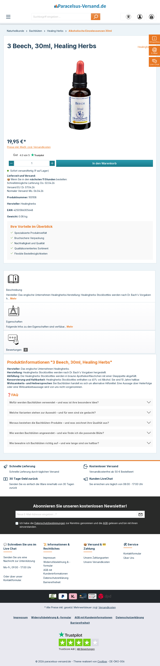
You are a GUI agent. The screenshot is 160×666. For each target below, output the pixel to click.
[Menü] (8, 16)
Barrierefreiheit (51, 582)
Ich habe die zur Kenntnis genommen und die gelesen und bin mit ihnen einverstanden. (79, 525)
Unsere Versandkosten (97, 561)
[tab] (79, 286)
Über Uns (128, 557)
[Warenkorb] (151, 16)
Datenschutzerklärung (55, 577)
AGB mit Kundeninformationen (93, 617)
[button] (80, 402)
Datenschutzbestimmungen (49, 523)
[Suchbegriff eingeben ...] (61, 16)
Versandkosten (107, 607)
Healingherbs (145, 46)
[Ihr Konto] (140, 16)
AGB (105, 523)
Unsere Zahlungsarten (96, 557)
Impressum (49, 557)
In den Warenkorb (104, 163)
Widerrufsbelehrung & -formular (51, 617)
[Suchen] (95, 16)
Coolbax (102, 661)
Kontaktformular (12, 580)
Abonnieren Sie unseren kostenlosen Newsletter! (80, 506)
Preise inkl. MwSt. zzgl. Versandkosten (29, 147)
